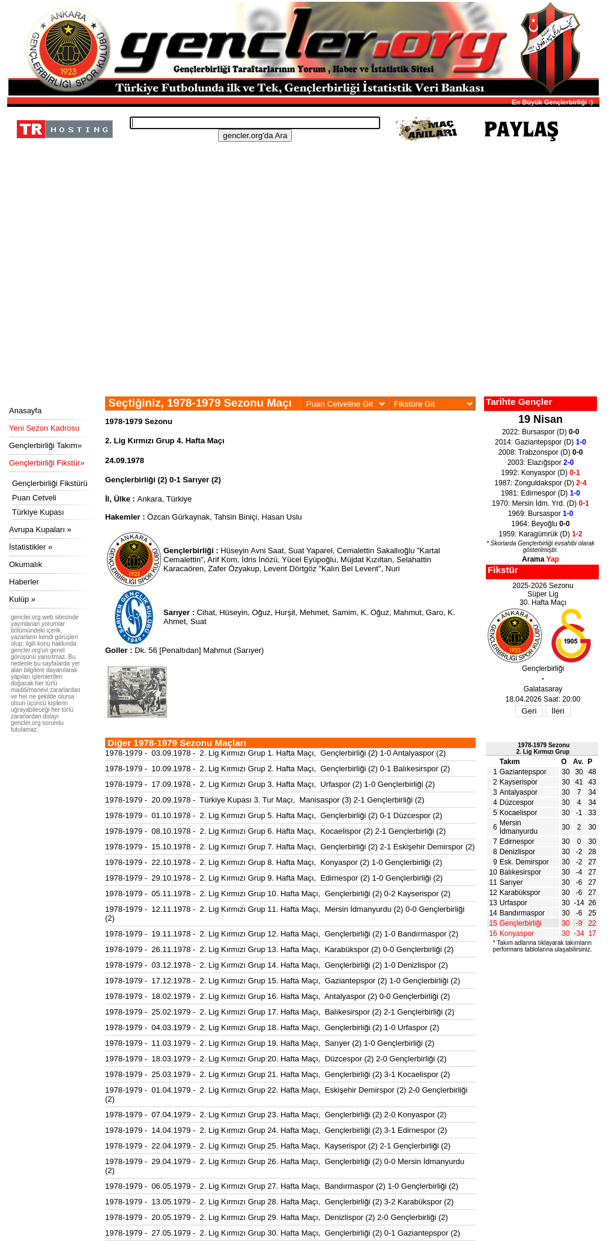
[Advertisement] (301, 306)
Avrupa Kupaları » (40, 529)
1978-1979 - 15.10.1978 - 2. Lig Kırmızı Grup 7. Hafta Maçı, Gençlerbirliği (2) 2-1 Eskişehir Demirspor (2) (290, 846)
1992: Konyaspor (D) (540, 473)
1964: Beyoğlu (540, 524)
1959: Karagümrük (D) (540, 534)
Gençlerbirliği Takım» (45, 445)
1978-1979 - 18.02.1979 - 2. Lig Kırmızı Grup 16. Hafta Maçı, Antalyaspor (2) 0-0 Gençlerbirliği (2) (277, 996)
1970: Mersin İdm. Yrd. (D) (540, 503)
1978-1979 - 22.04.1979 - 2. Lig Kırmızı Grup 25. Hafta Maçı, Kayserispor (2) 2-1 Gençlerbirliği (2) (277, 1145)
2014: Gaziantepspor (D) (540, 442)
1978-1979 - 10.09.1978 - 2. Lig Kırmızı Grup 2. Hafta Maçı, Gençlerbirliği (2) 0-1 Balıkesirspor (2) (277, 768)
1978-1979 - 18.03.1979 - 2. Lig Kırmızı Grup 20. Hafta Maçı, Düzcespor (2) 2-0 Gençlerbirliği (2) (276, 1058)
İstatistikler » (30, 546)
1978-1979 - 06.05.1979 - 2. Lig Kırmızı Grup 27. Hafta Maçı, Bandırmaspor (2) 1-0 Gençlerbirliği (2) (281, 1186)
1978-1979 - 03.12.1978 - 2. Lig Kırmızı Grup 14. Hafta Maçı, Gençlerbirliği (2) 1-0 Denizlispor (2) (276, 964)
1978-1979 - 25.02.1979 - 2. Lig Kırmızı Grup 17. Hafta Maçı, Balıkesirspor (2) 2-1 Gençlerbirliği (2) (280, 1011)
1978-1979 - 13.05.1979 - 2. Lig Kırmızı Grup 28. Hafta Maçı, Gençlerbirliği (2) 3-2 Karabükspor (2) (279, 1201)
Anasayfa (25, 410)
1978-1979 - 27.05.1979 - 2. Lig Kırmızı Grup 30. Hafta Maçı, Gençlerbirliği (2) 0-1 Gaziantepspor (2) (282, 1232)
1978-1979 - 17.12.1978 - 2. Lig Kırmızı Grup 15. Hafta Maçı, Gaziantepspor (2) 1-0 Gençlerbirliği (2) (282, 980)
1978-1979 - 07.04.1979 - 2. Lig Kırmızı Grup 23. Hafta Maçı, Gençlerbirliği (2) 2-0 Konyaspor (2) (276, 1114)
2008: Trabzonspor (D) (540, 452)
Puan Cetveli (34, 497)
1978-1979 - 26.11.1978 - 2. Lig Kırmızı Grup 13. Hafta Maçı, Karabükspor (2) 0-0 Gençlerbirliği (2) (279, 949)
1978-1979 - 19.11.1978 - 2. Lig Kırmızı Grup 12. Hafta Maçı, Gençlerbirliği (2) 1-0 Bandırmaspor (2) (281, 933)
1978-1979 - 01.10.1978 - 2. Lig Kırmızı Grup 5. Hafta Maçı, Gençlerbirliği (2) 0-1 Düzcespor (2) (273, 815)
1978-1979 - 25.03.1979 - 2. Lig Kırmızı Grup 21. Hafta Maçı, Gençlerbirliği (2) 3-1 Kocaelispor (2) (277, 1074)
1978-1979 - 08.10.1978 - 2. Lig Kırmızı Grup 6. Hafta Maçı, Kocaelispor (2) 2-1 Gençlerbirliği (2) (275, 831)
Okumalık (25, 564)
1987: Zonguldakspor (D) (540, 483)
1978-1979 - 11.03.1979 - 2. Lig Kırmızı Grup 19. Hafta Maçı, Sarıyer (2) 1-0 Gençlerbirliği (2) (269, 1043)
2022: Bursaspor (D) (541, 432)
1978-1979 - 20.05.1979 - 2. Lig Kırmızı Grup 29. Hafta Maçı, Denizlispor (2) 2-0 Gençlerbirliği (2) (276, 1217)
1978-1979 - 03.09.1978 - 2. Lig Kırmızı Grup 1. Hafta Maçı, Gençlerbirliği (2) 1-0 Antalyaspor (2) (275, 752)
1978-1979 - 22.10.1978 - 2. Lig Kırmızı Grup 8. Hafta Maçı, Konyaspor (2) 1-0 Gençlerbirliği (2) (273, 862)
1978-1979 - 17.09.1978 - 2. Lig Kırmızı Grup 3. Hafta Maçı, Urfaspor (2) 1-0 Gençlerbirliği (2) (270, 784)
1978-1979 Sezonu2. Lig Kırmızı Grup (543, 748)
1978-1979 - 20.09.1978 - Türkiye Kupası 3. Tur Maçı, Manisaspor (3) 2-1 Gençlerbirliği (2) (265, 799)
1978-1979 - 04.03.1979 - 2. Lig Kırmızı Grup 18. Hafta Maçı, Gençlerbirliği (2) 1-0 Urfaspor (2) (272, 1027)
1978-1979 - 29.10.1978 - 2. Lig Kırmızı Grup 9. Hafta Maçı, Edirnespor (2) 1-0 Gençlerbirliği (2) (274, 877)
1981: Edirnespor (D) (540, 493)
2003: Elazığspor (540, 462)
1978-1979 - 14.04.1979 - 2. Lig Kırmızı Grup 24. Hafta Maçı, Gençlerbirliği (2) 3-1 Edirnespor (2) (276, 1130)
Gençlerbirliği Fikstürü (50, 483)
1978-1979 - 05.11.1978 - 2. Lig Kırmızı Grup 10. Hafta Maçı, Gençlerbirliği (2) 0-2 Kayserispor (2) (277, 893)
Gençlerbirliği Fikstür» (47, 462)
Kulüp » (22, 599)
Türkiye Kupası (38, 512)
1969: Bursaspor (541, 513)
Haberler (24, 581)
